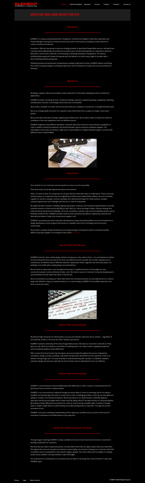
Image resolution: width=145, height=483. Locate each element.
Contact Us (126, 4)
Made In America (35, 480)
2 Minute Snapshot (75, 4)
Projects (106, 4)
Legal (24, 480)
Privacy (17, 480)
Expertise (87, 4)
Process (97, 4)
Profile (63, 4)
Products (116, 4)
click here (75, 233)
